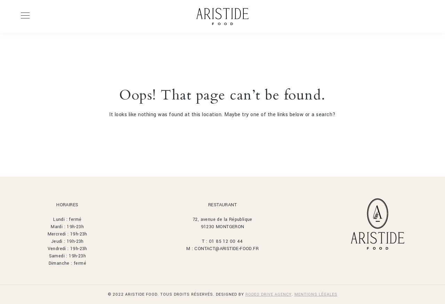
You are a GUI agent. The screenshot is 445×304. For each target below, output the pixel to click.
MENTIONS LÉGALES (316, 294)
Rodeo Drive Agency (268, 294)
